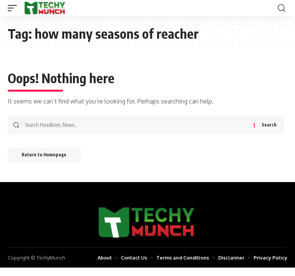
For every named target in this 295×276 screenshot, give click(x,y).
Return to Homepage (45, 155)
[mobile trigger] (14, 8)
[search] (281, 8)
